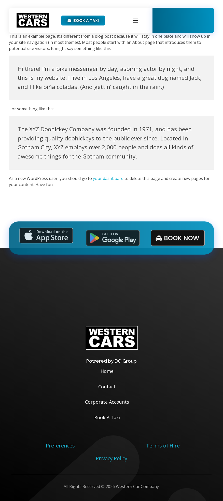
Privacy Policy (111, 458)
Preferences (60, 445)
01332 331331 (187, 24)
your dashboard (108, 178)
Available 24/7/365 (189, 17)
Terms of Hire (163, 445)
